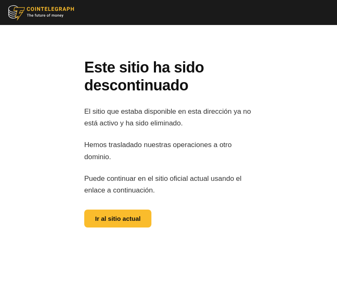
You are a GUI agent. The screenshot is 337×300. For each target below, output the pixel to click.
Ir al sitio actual (118, 218)
